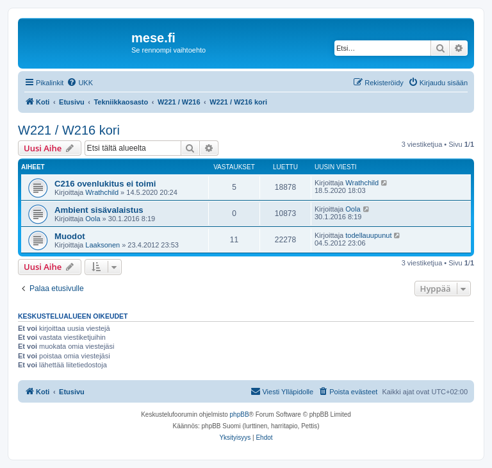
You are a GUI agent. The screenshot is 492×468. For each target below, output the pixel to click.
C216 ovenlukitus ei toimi (105, 183)
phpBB (239, 414)
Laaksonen (102, 245)
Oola (92, 218)
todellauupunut (368, 235)
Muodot (69, 236)
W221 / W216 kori (69, 130)
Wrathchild (102, 192)
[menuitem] (80, 82)
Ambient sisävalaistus (99, 210)
